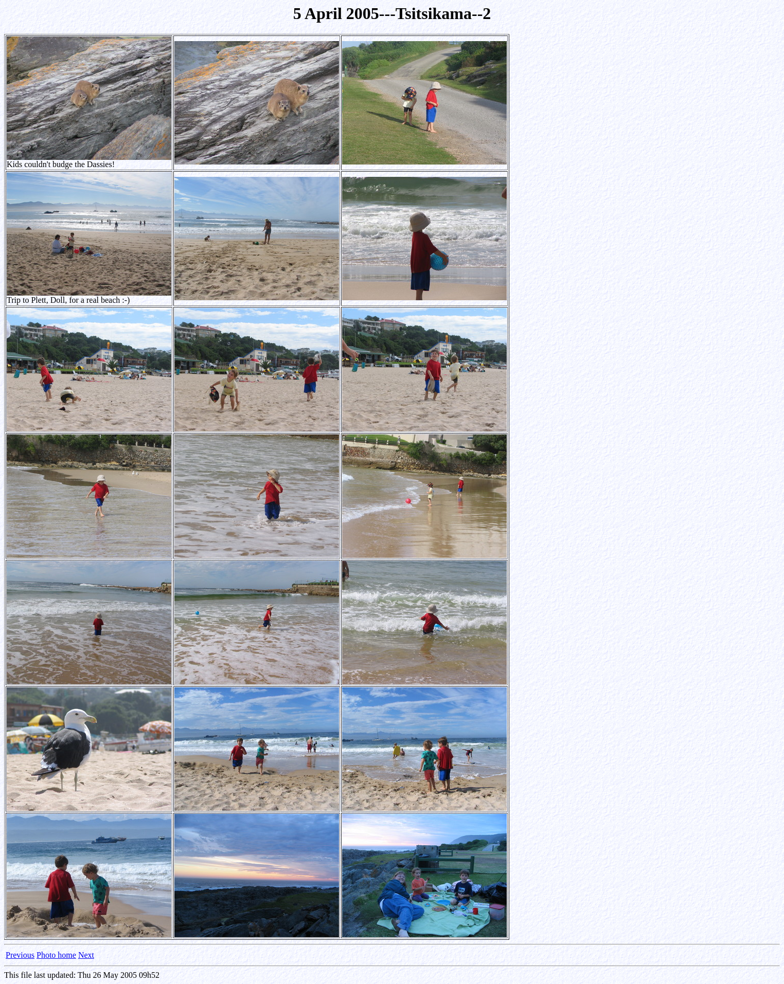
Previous (20, 955)
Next (86, 955)
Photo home (56, 955)
